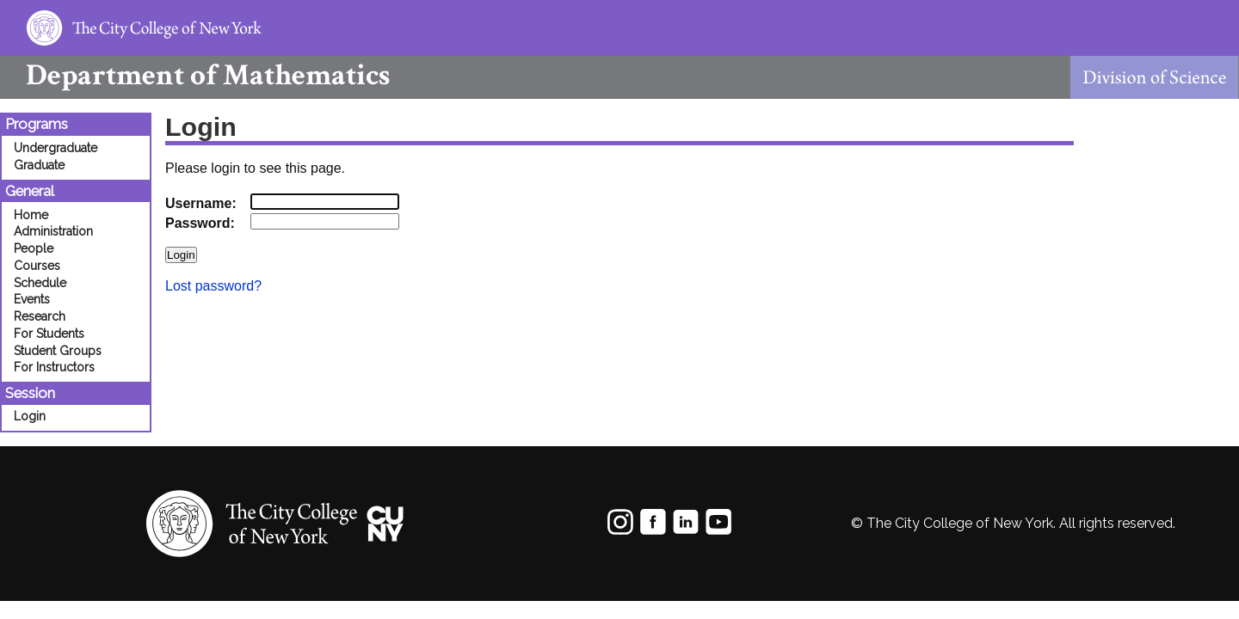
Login (30, 416)
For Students (49, 333)
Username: (201, 203)
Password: (200, 223)
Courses (37, 266)
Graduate (39, 165)
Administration (53, 231)
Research (39, 316)
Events (32, 299)
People (33, 248)
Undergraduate (55, 148)
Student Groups (58, 351)
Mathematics (195, 75)
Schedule (40, 283)
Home (31, 215)
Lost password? (213, 286)
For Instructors (54, 367)
